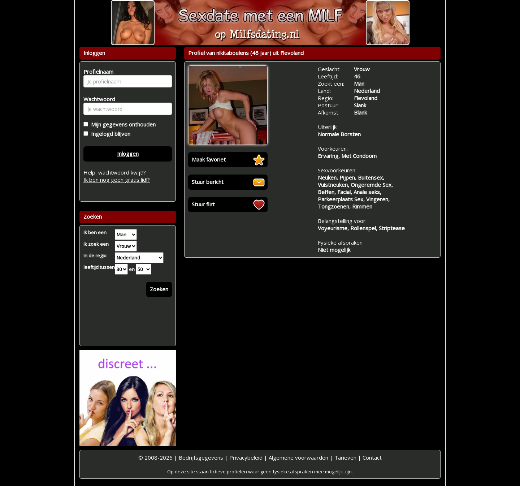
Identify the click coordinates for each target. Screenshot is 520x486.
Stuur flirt (203, 204)
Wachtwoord (97, 99)
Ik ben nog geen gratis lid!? (116, 179)
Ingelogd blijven (109, 133)
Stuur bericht (208, 181)
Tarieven (345, 457)
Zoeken (159, 289)
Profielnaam (97, 71)
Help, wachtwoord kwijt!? (114, 172)
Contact (372, 457)
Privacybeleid (246, 457)
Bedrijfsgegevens (201, 457)
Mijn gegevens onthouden (122, 124)
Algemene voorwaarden (298, 457)
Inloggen (128, 153)
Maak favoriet (209, 159)
